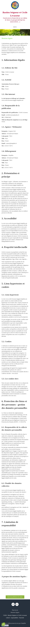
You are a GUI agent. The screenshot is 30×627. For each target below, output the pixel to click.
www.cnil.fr (15, 373)
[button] (3, 624)
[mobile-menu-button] (15, 27)
